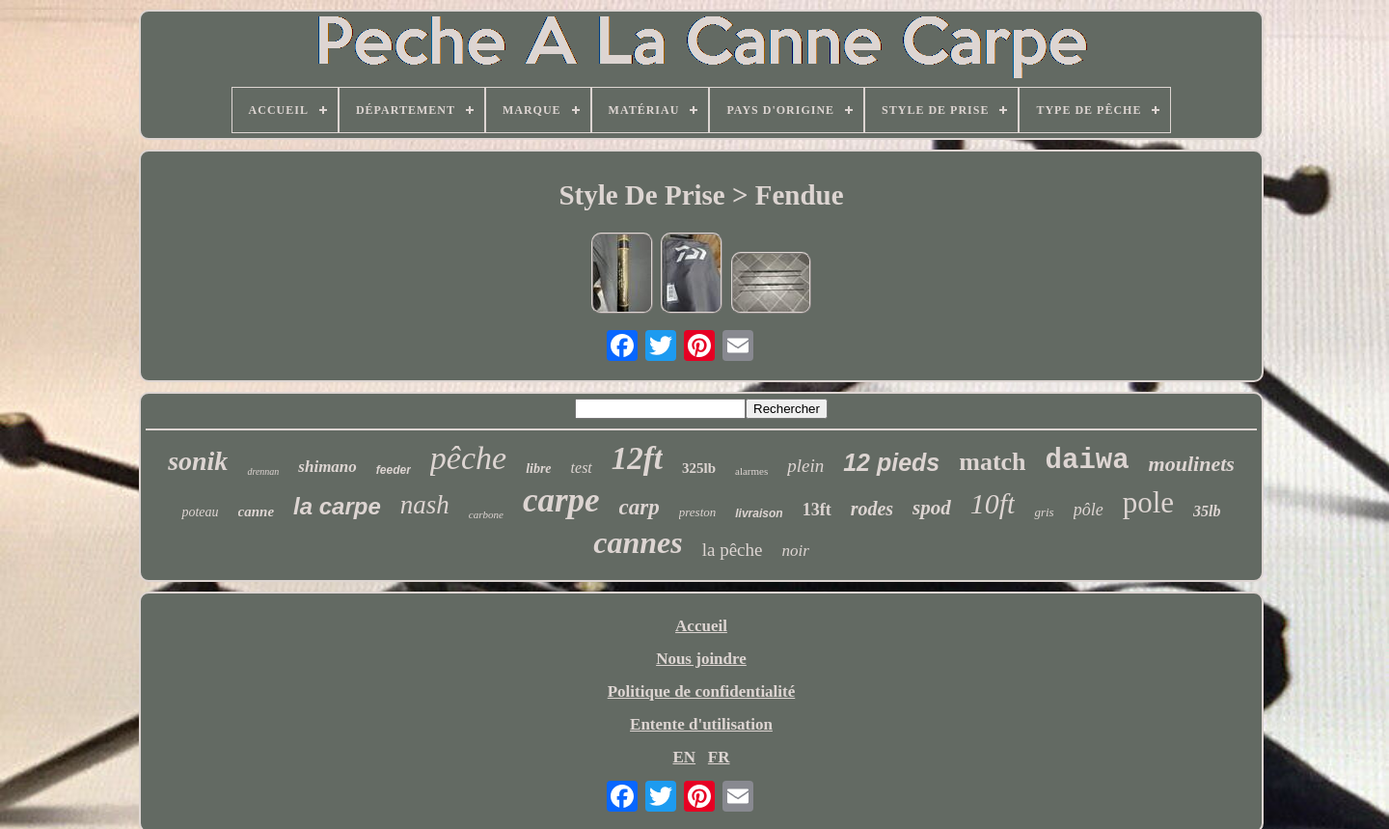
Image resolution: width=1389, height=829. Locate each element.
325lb (699, 468)
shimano (327, 466)
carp (639, 507)
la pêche (732, 549)
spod (931, 507)
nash (424, 504)
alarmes (751, 471)
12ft (637, 458)
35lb (1206, 511)
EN (683, 757)
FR (719, 757)
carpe (561, 500)
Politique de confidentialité (702, 691)
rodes (872, 508)
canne (256, 511)
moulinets (1192, 464)
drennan (263, 471)
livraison (758, 513)
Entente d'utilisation (701, 724)
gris (1043, 512)
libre (538, 468)
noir (794, 550)
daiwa (1088, 461)
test (581, 467)
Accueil (701, 626)
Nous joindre (701, 658)
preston (698, 512)
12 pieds (891, 462)
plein (805, 466)
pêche (468, 458)
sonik (198, 461)
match (992, 462)
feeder (393, 470)
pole (1148, 502)
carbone (486, 514)
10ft (993, 503)
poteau (199, 512)
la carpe (337, 506)
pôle (1088, 509)
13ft (817, 509)
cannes (637, 542)
